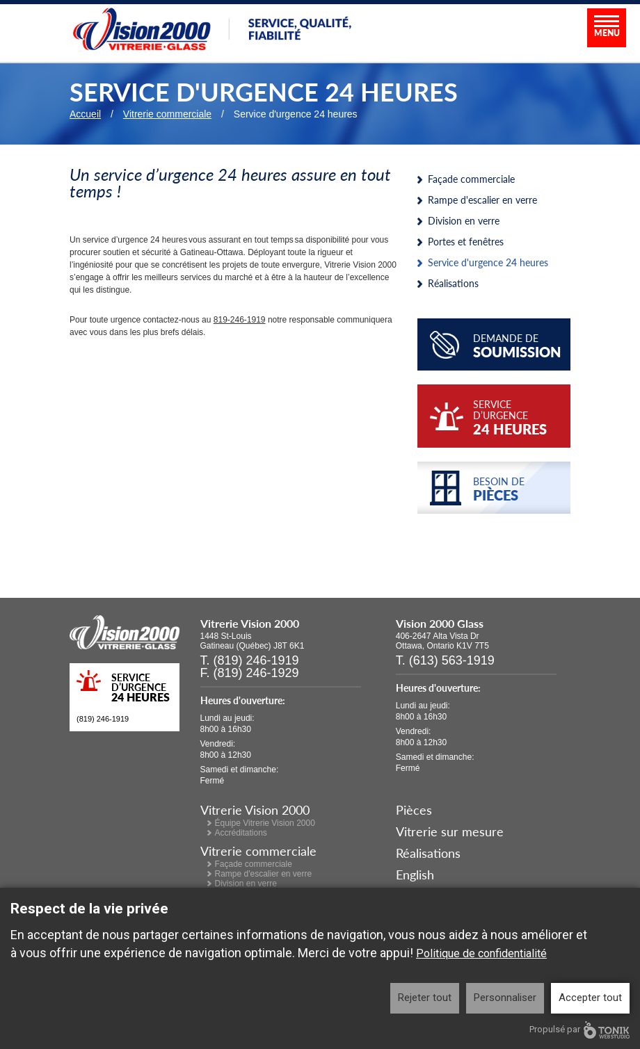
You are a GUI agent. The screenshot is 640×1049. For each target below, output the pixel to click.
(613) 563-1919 (452, 660)
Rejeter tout (424, 997)
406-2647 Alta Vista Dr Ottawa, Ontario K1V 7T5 (442, 641)
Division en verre (463, 220)
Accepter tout (590, 997)
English (415, 874)
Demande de (518, 346)
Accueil (85, 114)
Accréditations (241, 833)
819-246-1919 (240, 320)
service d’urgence (518, 418)
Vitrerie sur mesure (450, 831)
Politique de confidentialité (481, 953)
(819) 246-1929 (256, 673)
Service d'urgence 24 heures (488, 262)
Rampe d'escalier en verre (482, 199)
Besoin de (518, 489)
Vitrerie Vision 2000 (255, 809)
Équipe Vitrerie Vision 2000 (265, 823)
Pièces (414, 809)
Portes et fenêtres (466, 241)
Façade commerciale (471, 179)
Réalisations (453, 283)
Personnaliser (505, 997)
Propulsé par (579, 1030)
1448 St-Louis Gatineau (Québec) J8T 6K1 (252, 641)
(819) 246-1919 (103, 719)
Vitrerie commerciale (167, 114)
